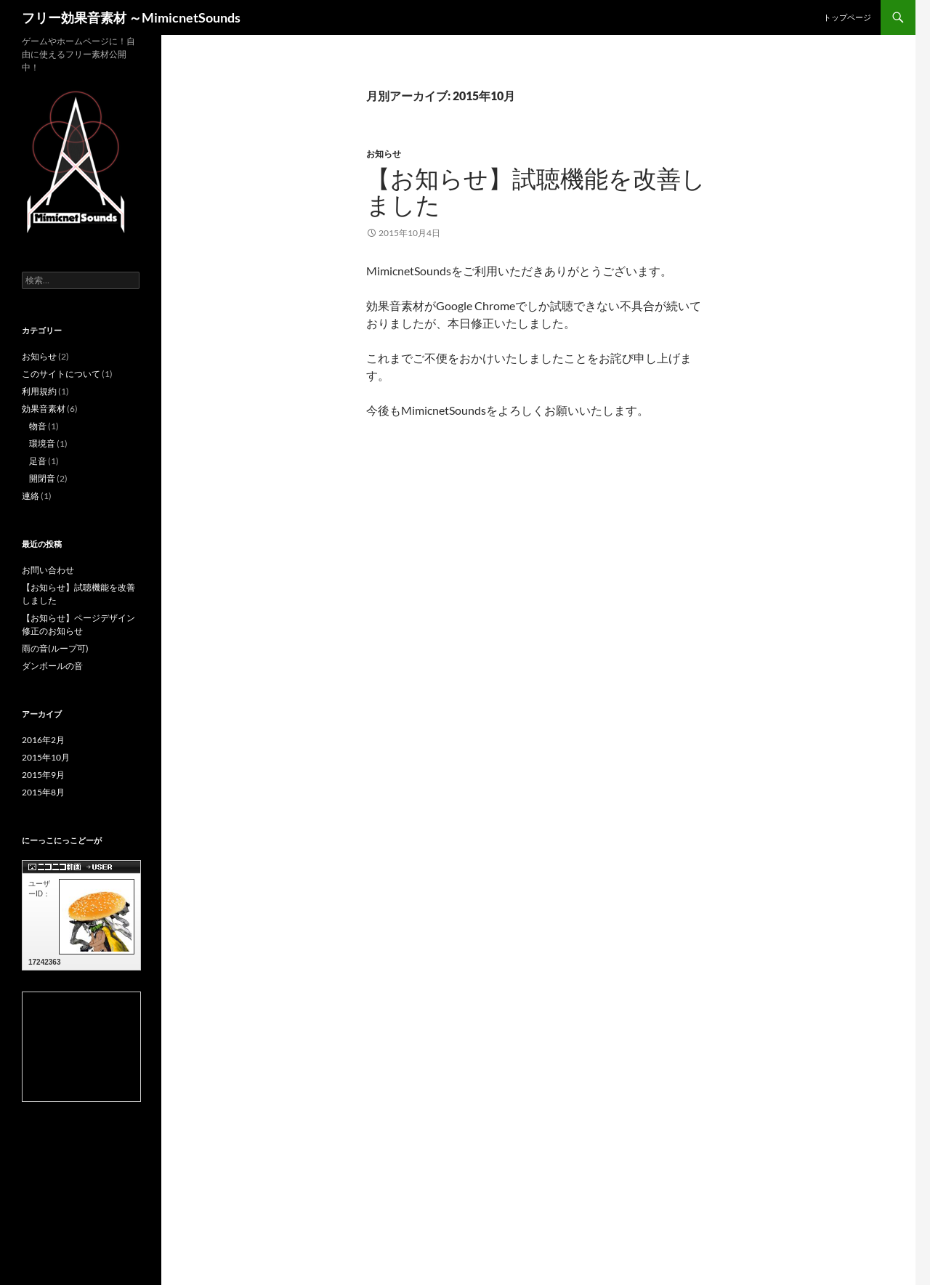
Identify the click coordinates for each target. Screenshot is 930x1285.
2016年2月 (43, 739)
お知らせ (383, 153)
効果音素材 (43, 408)
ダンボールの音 (52, 665)
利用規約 (39, 391)
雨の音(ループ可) (55, 648)
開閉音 (42, 478)
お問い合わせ (48, 569)
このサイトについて (61, 373)
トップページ (847, 17)
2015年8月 (43, 792)
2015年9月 (43, 774)
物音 (37, 426)
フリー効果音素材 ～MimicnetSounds (131, 17)
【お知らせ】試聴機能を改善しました (535, 191)
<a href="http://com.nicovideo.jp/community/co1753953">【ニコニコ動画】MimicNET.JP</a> (81, 1047)
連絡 (30, 495)
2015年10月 (46, 757)
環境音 (42, 443)
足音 (37, 460)
